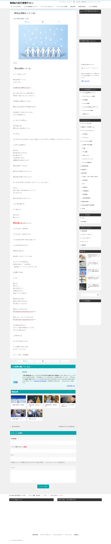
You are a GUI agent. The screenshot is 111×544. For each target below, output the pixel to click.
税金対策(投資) (86, 198)
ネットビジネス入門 (16, 6)
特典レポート (86, 114)
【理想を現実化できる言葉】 (18, 404)
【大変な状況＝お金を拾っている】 (35, 405)
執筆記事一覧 (71, 386)
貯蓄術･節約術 (81, 6)
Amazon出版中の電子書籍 (88, 205)
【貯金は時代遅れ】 (16, 426)
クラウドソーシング (88, 159)
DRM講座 (85, 99)
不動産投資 (85, 190)
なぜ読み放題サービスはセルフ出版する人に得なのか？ (93, 278)
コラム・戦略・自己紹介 (19, 18)
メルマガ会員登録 (92, 6)
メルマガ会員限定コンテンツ (31, 6)
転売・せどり (86, 155)
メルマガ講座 (86, 103)
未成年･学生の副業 (87, 144)
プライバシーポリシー (87, 234)
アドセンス (85, 137)
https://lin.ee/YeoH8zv (40, 381)
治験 (84, 148)
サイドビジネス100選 (62, 6)
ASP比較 (85, 134)
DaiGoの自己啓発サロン (22, 2)
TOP (18, 495)
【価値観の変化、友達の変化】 (51, 405)
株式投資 (85, 180)
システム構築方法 (87, 162)
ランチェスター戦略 (88, 110)
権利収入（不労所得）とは (88, 127)
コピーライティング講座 (89, 96)
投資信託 (85, 187)
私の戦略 (84, 221)
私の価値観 (25, 354)
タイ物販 (85, 151)
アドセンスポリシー (86, 238)
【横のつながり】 (32, 418)
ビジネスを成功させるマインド (90, 107)
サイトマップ (85, 241)
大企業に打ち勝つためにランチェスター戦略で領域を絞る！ (93, 271)
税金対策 (84, 169)
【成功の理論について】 (17, 418)
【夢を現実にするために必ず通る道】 (67, 426)
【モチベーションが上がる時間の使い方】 (68, 405)
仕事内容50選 (85, 166)
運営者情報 (84, 231)
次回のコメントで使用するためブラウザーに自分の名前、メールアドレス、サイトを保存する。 (38, 462)
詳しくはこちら (86, 81)
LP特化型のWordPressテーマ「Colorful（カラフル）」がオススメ (93, 256)
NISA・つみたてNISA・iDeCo (90, 176)
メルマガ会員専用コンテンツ (89, 92)
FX (83, 183)
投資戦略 (85, 194)
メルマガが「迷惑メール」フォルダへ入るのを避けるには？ (93, 264)
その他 (83, 208)
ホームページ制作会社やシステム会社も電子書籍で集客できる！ (93, 286)
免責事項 (84, 245)
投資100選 (72, 6)
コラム (27, 18)
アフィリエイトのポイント (47, 6)
